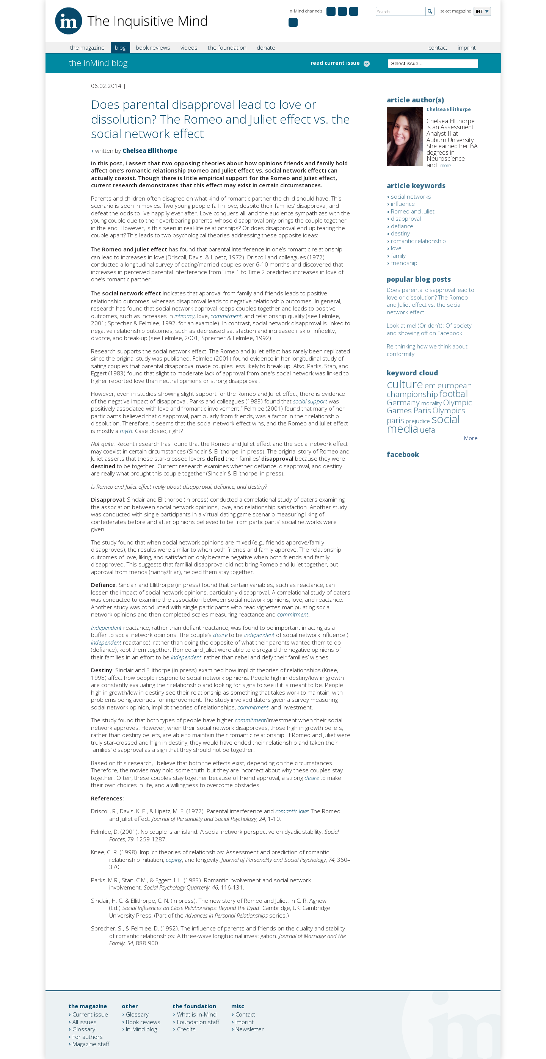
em (430, 385)
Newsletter (249, 1029)
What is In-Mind (197, 1014)
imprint (467, 47)
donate (266, 47)
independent (259, 635)
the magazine (87, 47)
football (454, 393)
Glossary (83, 1029)
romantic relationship (418, 241)
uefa (427, 429)
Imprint (244, 1021)
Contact (245, 1014)
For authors (87, 1036)
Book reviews (143, 1021)
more (445, 165)
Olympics (449, 410)
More (471, 438)
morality (431, 403)
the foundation (227, 47)
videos (189, 47)
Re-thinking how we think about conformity (427, 350)
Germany (403, 402)
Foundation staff (198, 1021)
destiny (400, 233)
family (398, 255)
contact (437, 47)
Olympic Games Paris (429, 406)
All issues (84, 1021)
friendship (404, 263)
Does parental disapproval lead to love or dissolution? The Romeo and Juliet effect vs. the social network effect (430, 301)
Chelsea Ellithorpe (149, 150)
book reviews (153, 47)
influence (403, 203)
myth (126, 431)
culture (405, 384)
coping (174, 859)
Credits (186, 1029)
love (396, 248)
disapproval (406, 218)
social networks (411, 196)
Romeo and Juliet (413, 211)
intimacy (184, 316)
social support (310, 401)
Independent (106, 627)
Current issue (90, 1014)
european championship (429, 390)
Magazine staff (90, 1044)
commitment (226, 316)
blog (120, 47)
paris (395, 420)
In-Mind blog (141, 1029)
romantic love (291, 811)
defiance (402, 226)
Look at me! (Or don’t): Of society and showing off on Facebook (429, 329)
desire (220, 635)
